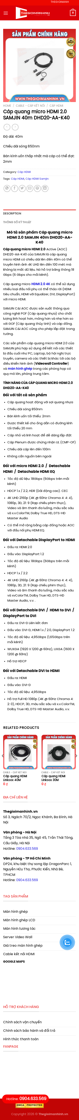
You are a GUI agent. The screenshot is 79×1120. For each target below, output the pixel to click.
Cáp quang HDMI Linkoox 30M (53, 778)
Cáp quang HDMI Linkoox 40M (15, 778)
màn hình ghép (20, 369)
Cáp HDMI (56, 105)
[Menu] (5, 13)
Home (7, 105)
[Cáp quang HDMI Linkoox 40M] (20, 752)
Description (12, 213)
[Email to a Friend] (29, 188)
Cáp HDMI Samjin (37, 179)
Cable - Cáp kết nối (30, 105)
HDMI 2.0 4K (40, 284)
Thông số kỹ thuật (17, 222)
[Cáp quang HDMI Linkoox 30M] (59, 752)
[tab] (39, 214)
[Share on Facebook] (14, 188)
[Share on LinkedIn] (45, 188)
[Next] (76, 764)
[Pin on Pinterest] (37, 188)
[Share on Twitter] (22, 188)
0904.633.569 (27, 849)
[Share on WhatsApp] (7, 188)
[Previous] (3, 764)
